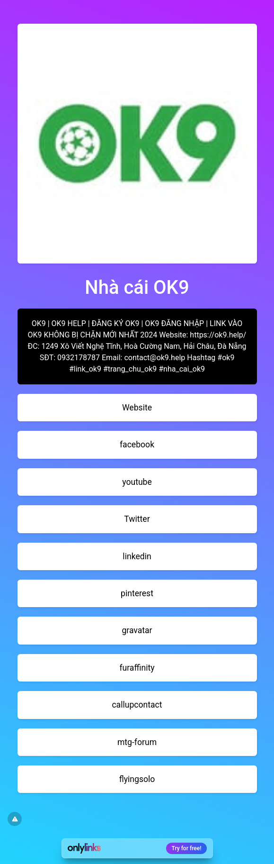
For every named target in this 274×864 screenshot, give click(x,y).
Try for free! (187, 848)
